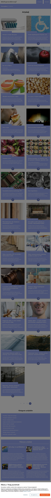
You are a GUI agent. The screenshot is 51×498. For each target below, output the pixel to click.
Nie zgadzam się (34, 494)
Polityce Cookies (27, 491)
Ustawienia (25, 494)
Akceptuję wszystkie (45, 494)
